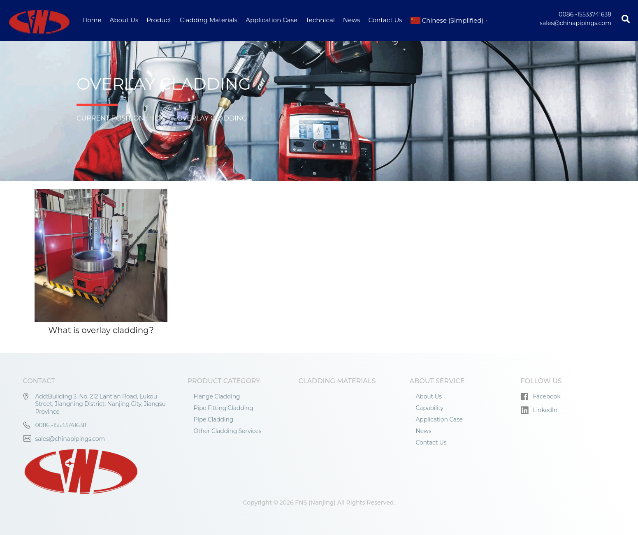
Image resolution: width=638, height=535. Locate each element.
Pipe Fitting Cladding (223, 408)
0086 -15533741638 (585, 14)
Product (159, 20)
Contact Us (385, 20)
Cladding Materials (208, 20)
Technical (320, 20)
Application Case (271, 20)
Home (92, 20)
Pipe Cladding (214, 419)
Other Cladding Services (228, 431)
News (351, 20)
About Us (124, 20)
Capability (429, 408)
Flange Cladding (217, 396)
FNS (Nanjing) (315, 502)
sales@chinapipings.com (575, 23)
